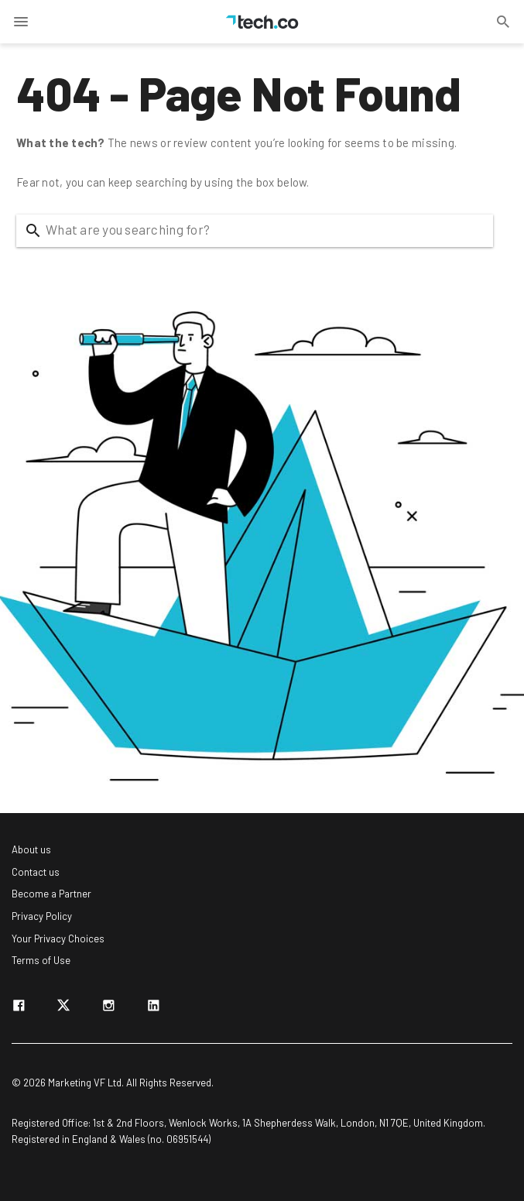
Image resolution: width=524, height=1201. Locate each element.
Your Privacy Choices (58, 938)
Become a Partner (51, 893)
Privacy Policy (42, 916)
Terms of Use (41, 960)
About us (31, 849)
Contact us (36, 872)
